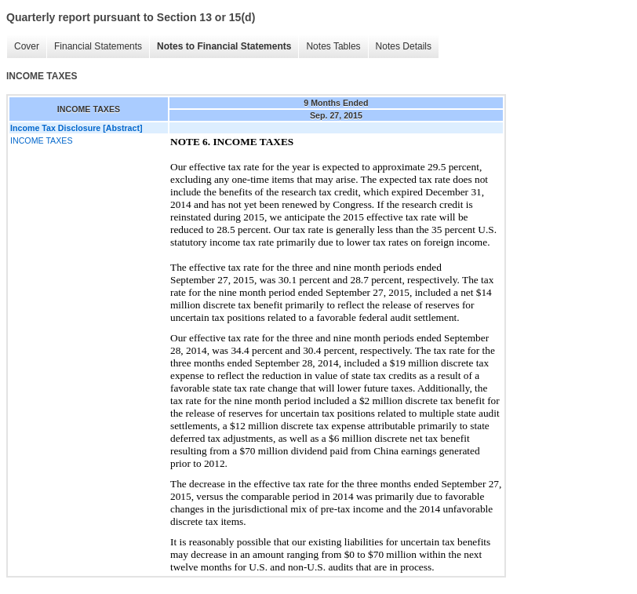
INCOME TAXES (41, 140)
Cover (26, 46)
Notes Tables (333, 46)
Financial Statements (98, 46)
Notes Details (403, 46)
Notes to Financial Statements (224, 46)
